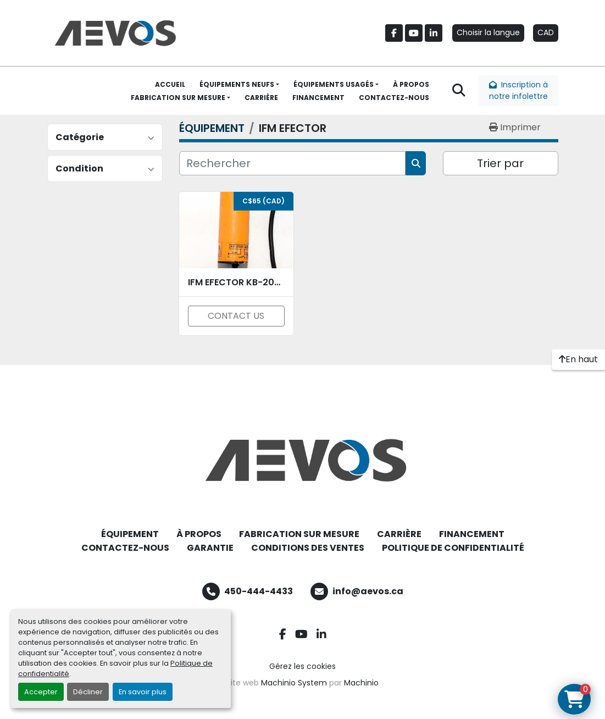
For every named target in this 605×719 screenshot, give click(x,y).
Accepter (41, 691)
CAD (545, 32)
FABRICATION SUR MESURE (178, 97)
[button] (239, 85)
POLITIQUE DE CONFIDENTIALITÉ (453, 547)
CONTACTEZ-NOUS (394, 97)
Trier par (500, 163)
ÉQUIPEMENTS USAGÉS (333, 84)
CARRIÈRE (261, 97)
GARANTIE (210, 547)
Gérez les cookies (302, 666)
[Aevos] (303, 460)
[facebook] (394, 33)
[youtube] (414, 33)
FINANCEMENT (318, 97)
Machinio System (294, 682)
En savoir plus (142, 691)
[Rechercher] (292, 163)
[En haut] (578, 359)
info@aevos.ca (367, 591)
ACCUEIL (170, 84)
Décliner (88, 691)
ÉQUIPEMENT (130, 534)
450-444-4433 (258, 591)
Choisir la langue (488, 32)
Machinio (361, 682)
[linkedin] (433, 33)
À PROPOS (411, 84)
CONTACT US (236, 315)
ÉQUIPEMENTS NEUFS (236, 84)
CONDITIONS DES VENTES (307, 547)
